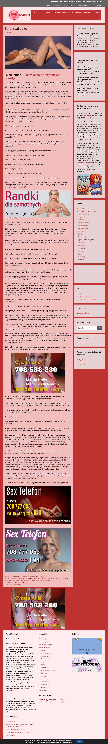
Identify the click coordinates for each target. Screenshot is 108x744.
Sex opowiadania (32, 576)
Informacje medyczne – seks (86, 211)
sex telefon (88, 115)
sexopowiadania (45, 580)
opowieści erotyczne (62, 578)
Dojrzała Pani (10, 721)
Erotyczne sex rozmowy (14, 584)
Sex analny (23, 576)
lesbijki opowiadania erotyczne (16, 578)
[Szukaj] (99, 328)
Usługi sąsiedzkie (63, 701)
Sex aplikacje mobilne (84, 296)
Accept (79, 741)
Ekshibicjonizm (83, 228)
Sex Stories (81, 343)
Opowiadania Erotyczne (86, 5)
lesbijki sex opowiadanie (33, 578)
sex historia (16, 483)
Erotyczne (81, 231)
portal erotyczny (9, 580)
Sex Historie (82, 251)
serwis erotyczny (20, 580)
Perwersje (81, 245)
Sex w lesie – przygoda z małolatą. (17, 582)
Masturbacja (15, 576)
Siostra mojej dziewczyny (43, 701)
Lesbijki (9, 576)
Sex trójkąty (82, 257)
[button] (98, 17)
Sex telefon (80, 260)
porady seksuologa (83, 214)
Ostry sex (81, 242)
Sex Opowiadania (71, 5)
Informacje (80, 208)
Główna (48, 5)
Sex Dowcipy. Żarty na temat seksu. (88, 299)
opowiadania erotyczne (48, 578)
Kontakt (99, 5)
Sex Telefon (56, 5)
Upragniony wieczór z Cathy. (15, 729)
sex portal (36, 580)
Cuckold (81, 220)
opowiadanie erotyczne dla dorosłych (32, 76)
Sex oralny (41, 576)
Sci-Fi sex (81, 364)
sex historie (29, 580)
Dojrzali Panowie (83, 222)
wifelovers (81, 359)
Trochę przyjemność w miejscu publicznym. (20, 732)
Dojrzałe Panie (83, 225)
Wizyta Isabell (10, 735)
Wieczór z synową (52, 701)
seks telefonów (82, 163)
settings (69, 742)
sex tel (84, 90)
